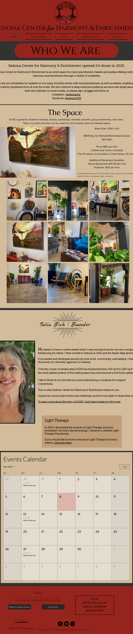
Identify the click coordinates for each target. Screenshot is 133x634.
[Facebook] (60, 623)
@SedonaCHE (73, 98)
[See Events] (53, 606)
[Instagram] (72, 623)
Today (124, 467)
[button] (12, 484)
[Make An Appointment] (19, 606)
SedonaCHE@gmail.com (21, 628)
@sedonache (73, 94)
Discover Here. (63, 443)
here (89, 91)
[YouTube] (66, 623)
